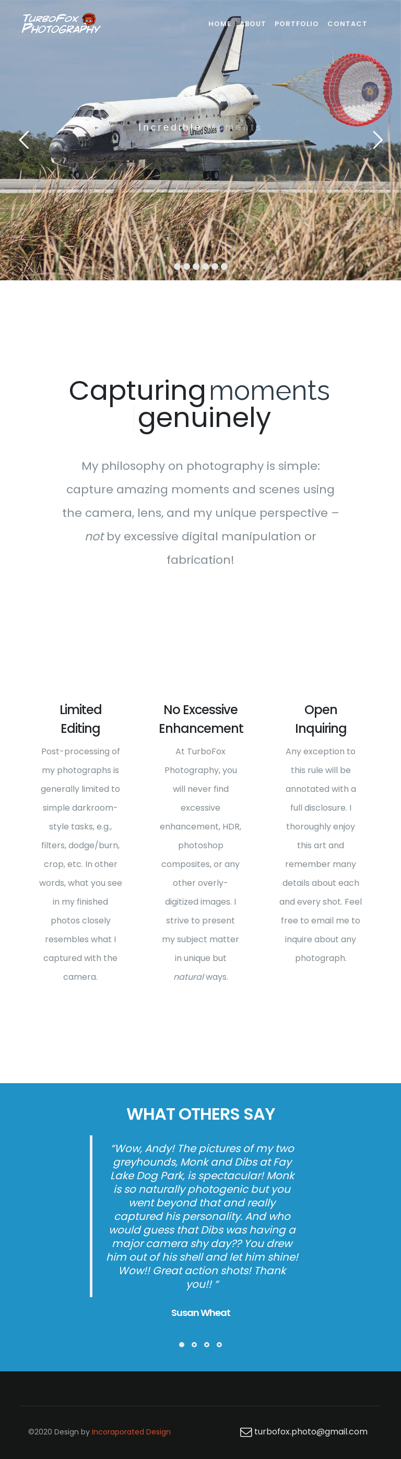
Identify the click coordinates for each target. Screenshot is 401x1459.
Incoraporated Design (131, 1432)
